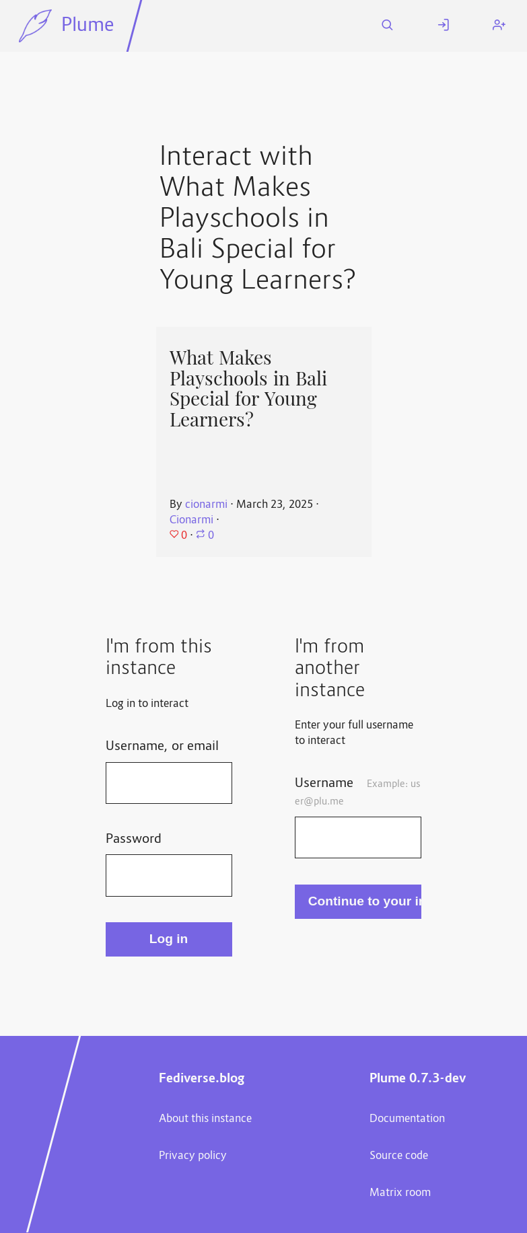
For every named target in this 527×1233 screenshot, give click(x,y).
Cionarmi (191, 520)
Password (134, 839)
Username (357, 792)
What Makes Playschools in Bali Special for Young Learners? (248, 389)
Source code (399, 1156)
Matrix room (400, 1193)
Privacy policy (193, 1156)
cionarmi (206, 505)
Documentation (407, 1119)
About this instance (205, 1119)
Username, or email (162, 746)
